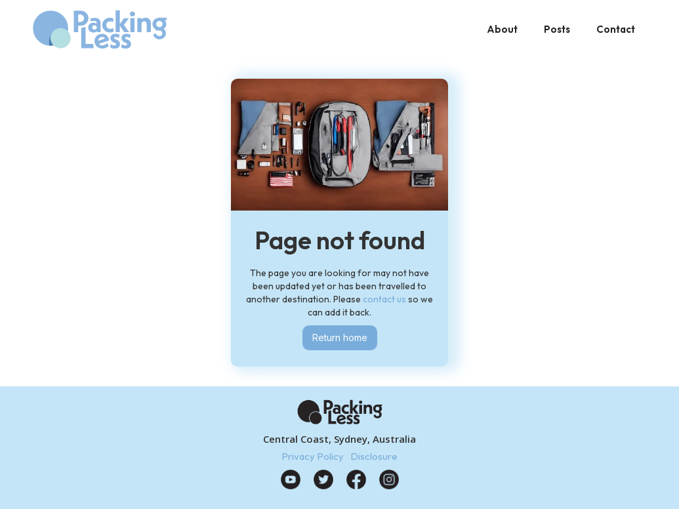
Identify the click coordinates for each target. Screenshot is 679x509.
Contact (615, 29)
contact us (384, 299)
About (502, 29)
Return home (339, 337)
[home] (99, 29)
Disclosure (374, 456)
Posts (557, 29)
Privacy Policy (312, 456)
